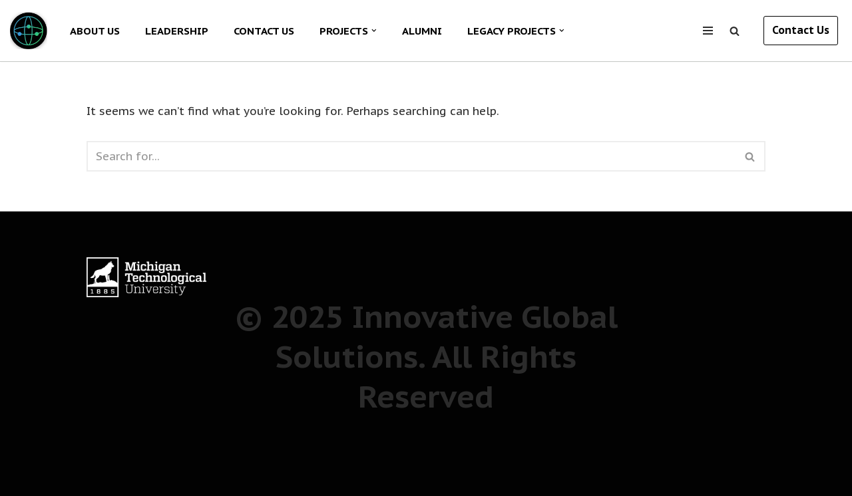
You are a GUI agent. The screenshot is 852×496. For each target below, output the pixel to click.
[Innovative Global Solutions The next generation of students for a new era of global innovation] (28, 30)
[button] (374, 30)
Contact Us (800, 30)
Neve (24, 458)
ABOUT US (95, 30)
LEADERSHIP (176, 30)
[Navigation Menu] (708, 30)
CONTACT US (264, 30)
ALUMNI (422, 30)
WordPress (39, 478)
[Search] (735, 31)
